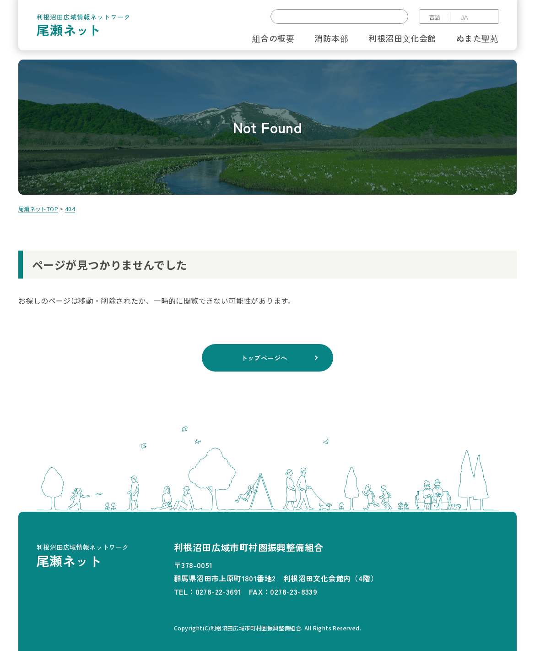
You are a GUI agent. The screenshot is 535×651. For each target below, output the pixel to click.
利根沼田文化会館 (402, 38)
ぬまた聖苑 (477, 38)
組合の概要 (273, 38)
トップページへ (264, 357)
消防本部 (331, 38)
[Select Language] (473, 17)
